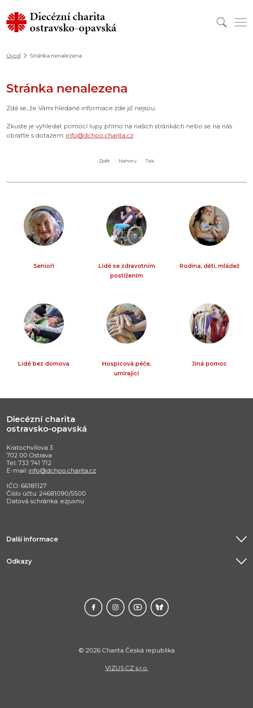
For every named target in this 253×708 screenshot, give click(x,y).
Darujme (160, 607)
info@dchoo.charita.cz (99, 135)
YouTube (138, 607)
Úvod (13, 55)
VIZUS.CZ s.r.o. (126, 668)
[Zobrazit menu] (241, 22)
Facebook (93, 607)
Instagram (115, 607)
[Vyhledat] (222, 22)
